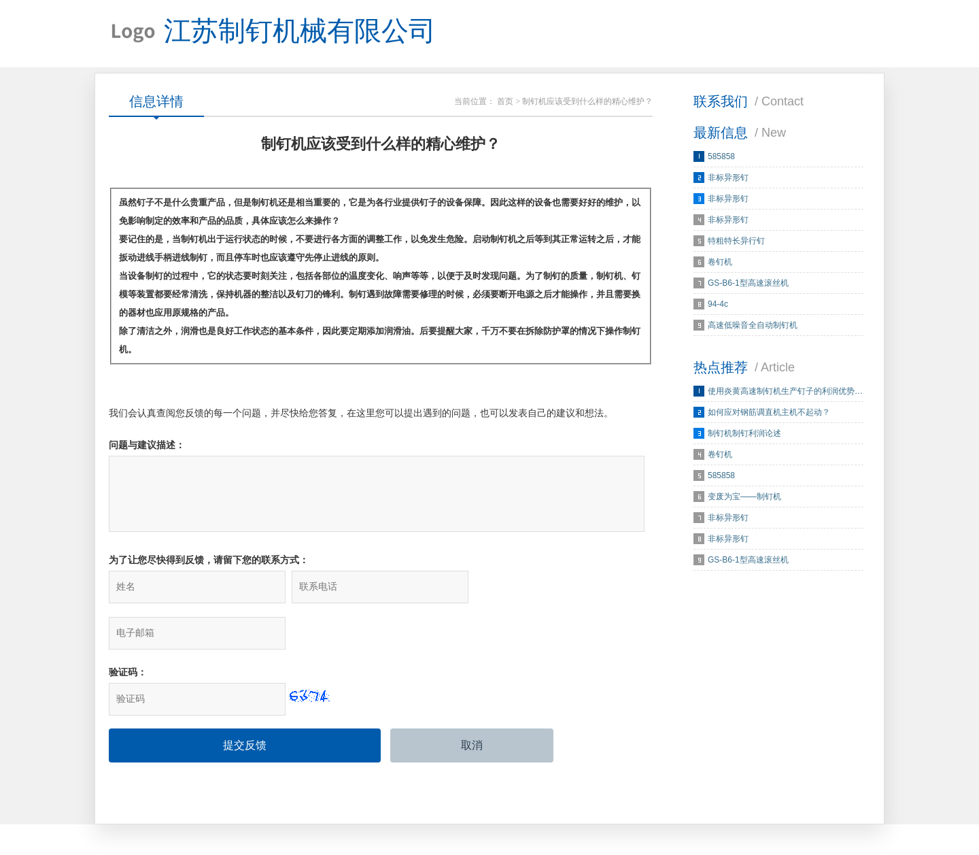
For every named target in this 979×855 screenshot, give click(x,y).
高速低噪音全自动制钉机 (752, 326)
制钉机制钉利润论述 (744, 434)
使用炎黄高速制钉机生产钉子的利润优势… (785, 392)
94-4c (718, 304)
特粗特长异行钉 (736, 241)
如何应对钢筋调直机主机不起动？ (769, 413)
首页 (505, 102)
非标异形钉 (728, 178)
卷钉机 (720, 262)
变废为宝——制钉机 (744, 497)
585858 (721, 157)
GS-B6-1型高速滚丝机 (748, 283)
